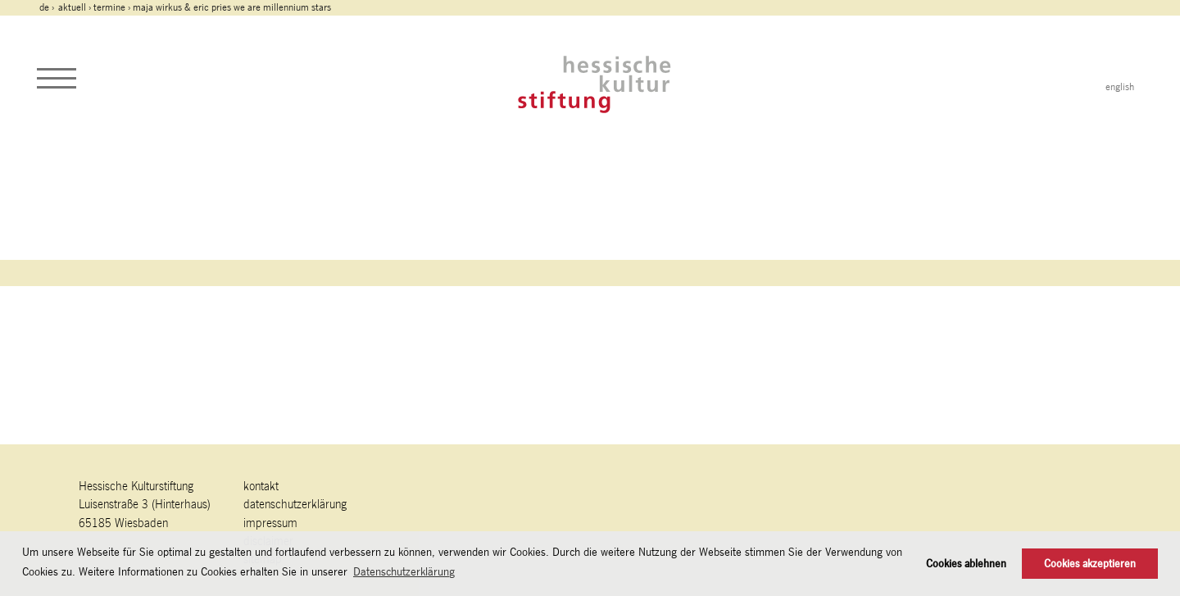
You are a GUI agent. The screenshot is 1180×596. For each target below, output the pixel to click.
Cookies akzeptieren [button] (1090, 563)
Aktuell (72, 7)
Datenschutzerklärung (295, 504)
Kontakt (261, 486)
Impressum (270, 523)
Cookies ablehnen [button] (966, 563)
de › (48, 7)
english (1119, 87)
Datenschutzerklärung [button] (404, 571)
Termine (109, 7)
